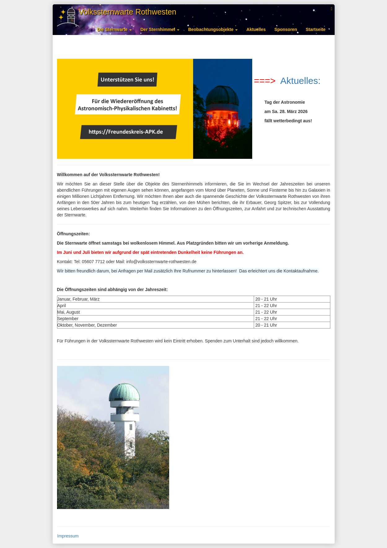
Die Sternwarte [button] (114, 29)
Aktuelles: (299, 81)
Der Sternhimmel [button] (159, 29)
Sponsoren (286, 29)
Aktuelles (256, 29)
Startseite (316, 29)
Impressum (68, 535)
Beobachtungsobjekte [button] (213, 29)
